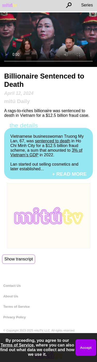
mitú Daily (17, 101)
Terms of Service (16, 307)
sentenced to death (52, 141)
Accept (86, 348)
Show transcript (18, 259)
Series (87, 5)
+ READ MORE (69, 174)
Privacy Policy (14, 317)
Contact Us (12, 286)
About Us (10, 296)
